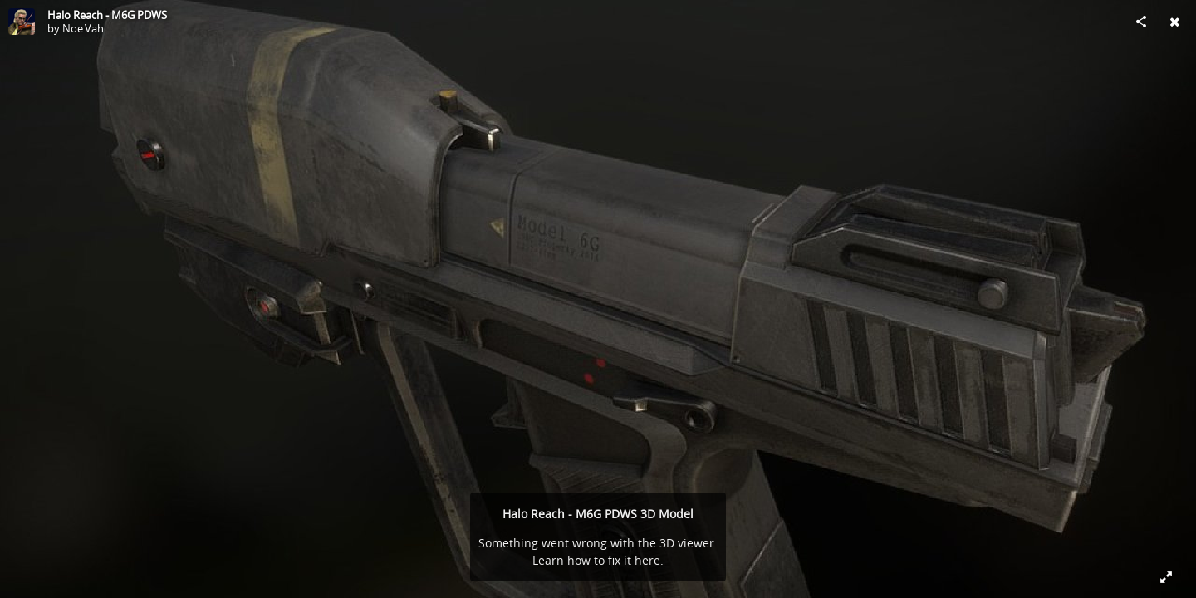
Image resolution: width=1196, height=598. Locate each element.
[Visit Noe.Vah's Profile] (21, 21)
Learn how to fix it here (596, 560)
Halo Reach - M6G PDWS (107, 14)
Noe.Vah (83, 28)
